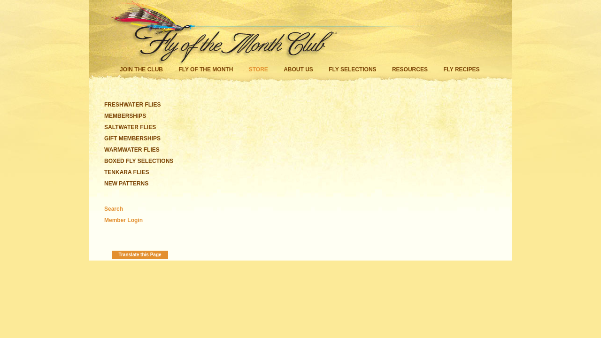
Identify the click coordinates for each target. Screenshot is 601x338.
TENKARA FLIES (126, 172)
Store (258, 69)
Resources (410, 69)
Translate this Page (139, 254)
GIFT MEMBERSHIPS (132, 138)
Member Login (123, 220)
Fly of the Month (205, 69)
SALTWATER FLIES (130, 127)
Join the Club (141, 69)
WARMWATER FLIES (132, 149)
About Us (298, 69)
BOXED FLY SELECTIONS (138, 161)
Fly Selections (353, 69)
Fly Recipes (461, 69)
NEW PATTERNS (126, 183)
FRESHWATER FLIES (132, 104)
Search (113, 209)
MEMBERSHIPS (125, 116)
